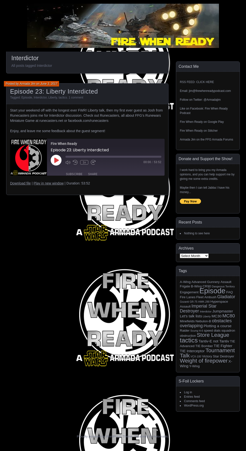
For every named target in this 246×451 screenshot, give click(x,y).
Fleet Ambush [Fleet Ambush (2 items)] (206, 297)
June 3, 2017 (48, 83)
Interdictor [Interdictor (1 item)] (205, 311)
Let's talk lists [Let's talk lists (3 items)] (191, 316)
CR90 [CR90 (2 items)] (206, 286)
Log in (188, 392)
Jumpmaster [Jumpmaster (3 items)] (222, 311)
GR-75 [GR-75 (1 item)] (193, 301)
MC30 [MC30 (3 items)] (217, 316)
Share (92, 174)
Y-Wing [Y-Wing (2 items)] (194, 366)
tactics (63, 97)
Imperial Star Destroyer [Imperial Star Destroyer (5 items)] (198, 308)
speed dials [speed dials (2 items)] (212, 330)
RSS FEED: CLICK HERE (197, 82)
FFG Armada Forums (219, 139)
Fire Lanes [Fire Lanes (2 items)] (187, 297)
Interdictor (40, 97)
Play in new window (48, 183)
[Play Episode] (56, 160)
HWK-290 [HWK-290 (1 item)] (204, 301)
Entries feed (192, 396)
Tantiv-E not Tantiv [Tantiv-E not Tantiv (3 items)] (214, 341)
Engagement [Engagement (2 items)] (189, 292)
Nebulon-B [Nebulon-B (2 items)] (203, 321)
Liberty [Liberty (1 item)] (207, 316)
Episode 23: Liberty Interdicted (54, 91)
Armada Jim (27, 83)
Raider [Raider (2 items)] (185, 330)
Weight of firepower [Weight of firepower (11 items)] (204, 361)
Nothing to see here (197, 233)
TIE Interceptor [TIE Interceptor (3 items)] (192, 351)
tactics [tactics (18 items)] (189, 340)
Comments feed (194, 401)
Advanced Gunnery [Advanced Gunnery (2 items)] (205, 282)
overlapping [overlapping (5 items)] (191, 325)
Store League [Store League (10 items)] (213, 335)
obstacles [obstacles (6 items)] (222, 320)
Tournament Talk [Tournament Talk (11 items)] (207, 353)
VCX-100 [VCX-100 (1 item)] (196, 356)
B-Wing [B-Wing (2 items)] (196, 286)
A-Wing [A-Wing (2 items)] (185, 282)
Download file (20, 183)
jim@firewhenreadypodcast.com (210, 91)
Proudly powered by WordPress (99, 436)
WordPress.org (194, 405)
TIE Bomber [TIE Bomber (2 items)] (204, 346)
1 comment (76, 97)
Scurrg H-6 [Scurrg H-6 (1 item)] (196, 330)
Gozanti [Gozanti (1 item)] (184, 301)
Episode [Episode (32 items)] (212, 291)
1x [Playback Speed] (84, 162)
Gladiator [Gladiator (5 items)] (226, 296)
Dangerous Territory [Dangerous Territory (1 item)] (223, 286)
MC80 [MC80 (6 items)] (228, 315)
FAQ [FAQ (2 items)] (229, 292)
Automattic (160, 436)
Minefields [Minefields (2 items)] (187, 321)
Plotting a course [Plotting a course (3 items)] (217, 326)
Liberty (52, 97)
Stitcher (213, 130)
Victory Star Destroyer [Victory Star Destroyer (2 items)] (218, 356)
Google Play (216, 122)
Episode (26, 97)
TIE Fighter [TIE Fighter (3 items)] (223, 346)
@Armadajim (212, 99)
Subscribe (74, 174)
